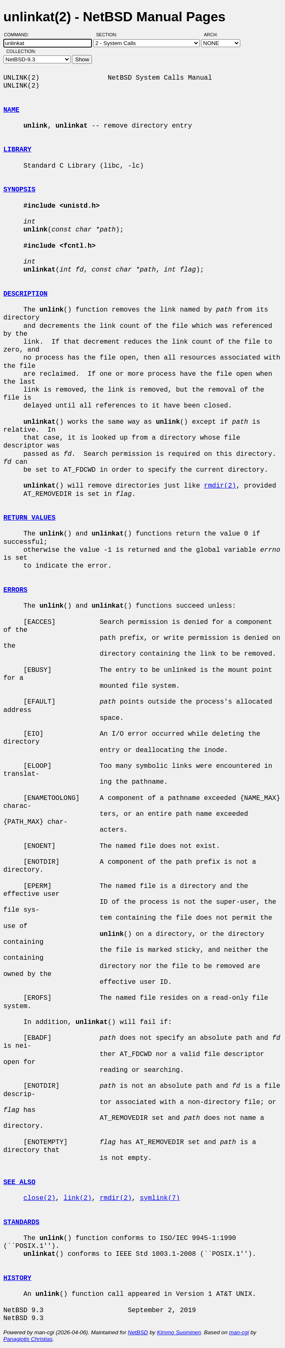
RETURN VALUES (29, 518)
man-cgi (239, 1332)
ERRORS (15, 590)
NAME (11, 110)
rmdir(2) (220, 485)
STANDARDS (21, 1222)
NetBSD (138, 1332)
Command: (19, 34)
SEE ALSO (19, 1182)
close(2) (39, 1198)
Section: (108, 34)
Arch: (214, 34)
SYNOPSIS (19, 189)
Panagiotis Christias (28, 1339)
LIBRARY (17, 149)
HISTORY (17, 1278)
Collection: (21, 51)
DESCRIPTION (25, 294)
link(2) (78, 1198)
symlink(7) (160, 1198)
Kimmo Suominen (179, 1332)
